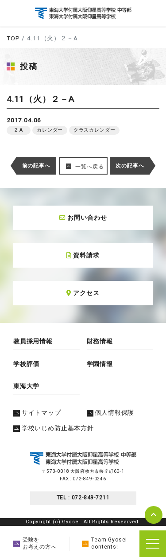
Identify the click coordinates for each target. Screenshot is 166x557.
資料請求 (82, 255)
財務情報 (100, 341)
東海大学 (26, 386)
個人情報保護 (111, 412)
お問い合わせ (83, 217)
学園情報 (100, 363)
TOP (13, 38)
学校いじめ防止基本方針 (53, 428)
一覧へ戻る (89, 167)
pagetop (153, 515)
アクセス (82, 292)
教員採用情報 (33, 341)
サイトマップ (37, 412)
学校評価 (26, 363)
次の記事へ (130, 166)
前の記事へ (36, 166)
